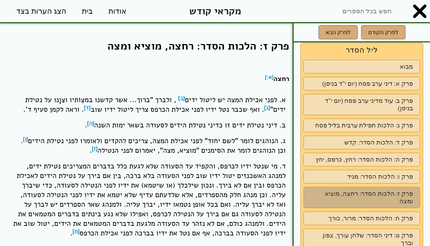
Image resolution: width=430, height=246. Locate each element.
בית (87, 11)
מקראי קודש (215, 11)
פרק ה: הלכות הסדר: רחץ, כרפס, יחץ (364, 159)
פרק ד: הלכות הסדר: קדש (378, 142)
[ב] (181, 98)
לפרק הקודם (383, 32)
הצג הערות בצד (41, 11)
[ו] (25, 139)
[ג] (267, 108)
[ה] (90, 123)
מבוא (406, 66)
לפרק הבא (338, 32)
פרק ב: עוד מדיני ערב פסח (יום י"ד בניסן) (369, 104)
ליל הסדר (362, 50)
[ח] (76, 231)
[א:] (269, 77)
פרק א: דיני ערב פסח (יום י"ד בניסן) (367, 83)
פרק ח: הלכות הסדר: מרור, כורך (370, 218)
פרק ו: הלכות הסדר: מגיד (380, 176)
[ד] (87, 108)
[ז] (95, 149)
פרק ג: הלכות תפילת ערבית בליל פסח (364, 125)
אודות (117, 11)
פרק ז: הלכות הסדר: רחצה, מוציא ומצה (369, 197)
